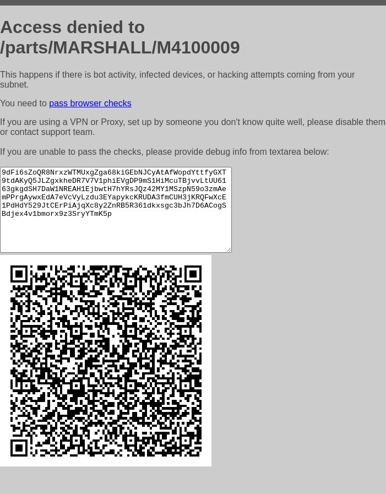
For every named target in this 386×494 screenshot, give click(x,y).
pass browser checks (90, 103)
